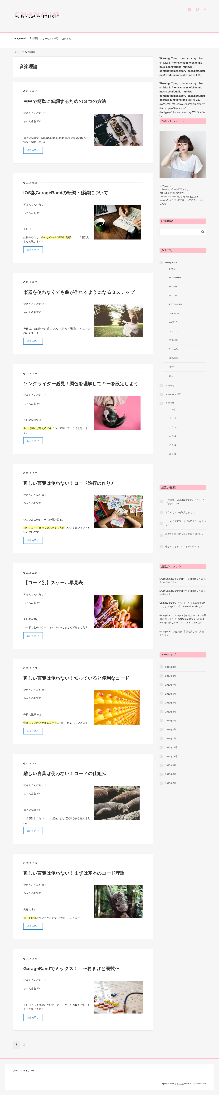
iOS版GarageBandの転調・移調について (65, 192)
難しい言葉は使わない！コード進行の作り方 (69, 483)
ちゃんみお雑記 (50, 38)
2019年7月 (170, 684)
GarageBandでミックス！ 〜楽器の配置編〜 (183, 602)
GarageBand (19, 38)
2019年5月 (170, 702)
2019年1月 (170, 738)
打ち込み (173, 349)
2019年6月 (170, 694)
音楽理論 (34, 38)
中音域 (172, 436)
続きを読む (33, 150)
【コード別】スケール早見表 (53, 582)
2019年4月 (170, 711)
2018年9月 (170, 765)
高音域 (172, 454)
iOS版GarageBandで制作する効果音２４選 (181, 578)
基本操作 (173, 340)
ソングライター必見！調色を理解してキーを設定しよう (80, 383)
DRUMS (173, 286)
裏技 (171, 367)
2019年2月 (170, 729)
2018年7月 (170, 783)
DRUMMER (175, 277)
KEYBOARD (175, 304)
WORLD (173, 322)
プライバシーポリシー (23, 1070)
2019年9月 (170, 667)
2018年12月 (171, 747)
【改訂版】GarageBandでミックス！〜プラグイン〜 (185, 502)
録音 (171, 376)
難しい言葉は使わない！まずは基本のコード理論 (74, 873)
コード (172, 409)
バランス (173, 427)
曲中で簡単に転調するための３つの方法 (64, 101)
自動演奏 (173, 358)
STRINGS (174, 313)
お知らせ (66, 38)
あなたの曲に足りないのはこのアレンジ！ (184, 536)
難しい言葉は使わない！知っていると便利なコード (76, 678)
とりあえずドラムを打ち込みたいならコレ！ (185, 523)
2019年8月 (170, 676)
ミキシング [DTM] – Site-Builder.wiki (180, 606)
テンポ (172, 418)
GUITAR (173, 295)
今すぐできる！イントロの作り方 (182, 546)
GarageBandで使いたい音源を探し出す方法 (182, 631)
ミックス (173, 331)
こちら (163, 203)
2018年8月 (170, 774)
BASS (172, 268)
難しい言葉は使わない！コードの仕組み (64, 773)
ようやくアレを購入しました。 (181, 512)
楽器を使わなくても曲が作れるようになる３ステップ (79, 292)
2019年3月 (170, 720)
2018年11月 (171, 756)
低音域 (172, 445)
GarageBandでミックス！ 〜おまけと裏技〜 (71, 968)
